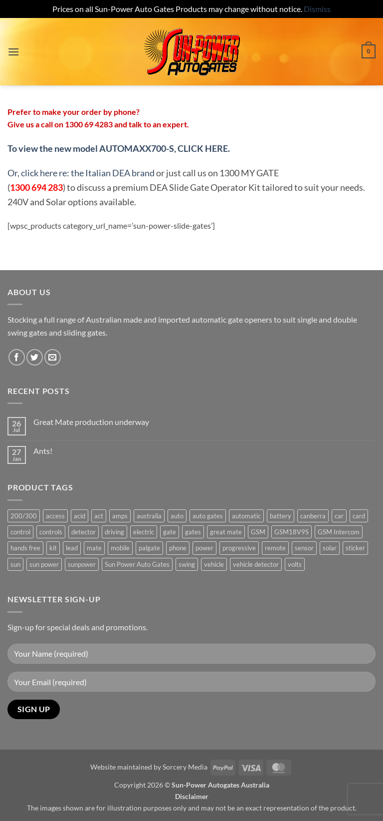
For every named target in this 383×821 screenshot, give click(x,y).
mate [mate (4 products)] (94, 548)
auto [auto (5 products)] (177, 516)
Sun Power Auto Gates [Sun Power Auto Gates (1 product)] (137, 564)
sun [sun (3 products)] (15, 564)
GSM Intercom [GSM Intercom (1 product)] (339, 532)
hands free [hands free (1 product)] (25, 548)
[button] (13, 51)
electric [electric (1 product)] (143, 532)
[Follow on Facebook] (16, 357)
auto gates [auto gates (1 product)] (207, 516)
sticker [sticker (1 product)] (355, 548)
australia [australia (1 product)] (149, 516)
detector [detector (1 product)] (83, 532)
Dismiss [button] (317, 8)
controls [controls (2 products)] (50, 532)
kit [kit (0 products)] (53, 548)
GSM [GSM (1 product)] (258, 532)
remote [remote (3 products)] (275, 548)
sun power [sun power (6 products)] (44, 564)
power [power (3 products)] (204, 548)
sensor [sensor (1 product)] (304, 548)
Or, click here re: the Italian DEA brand (81, 172)
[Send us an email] (52, 357)
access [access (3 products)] (55, 516)
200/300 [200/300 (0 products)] (23, 516)
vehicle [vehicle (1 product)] (214, 564)
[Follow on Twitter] (34, 357)
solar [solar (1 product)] (330, 548)
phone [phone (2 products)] (178, 548)
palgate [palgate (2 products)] (149, 548)
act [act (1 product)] (98, 516)
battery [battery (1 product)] (280, 516)
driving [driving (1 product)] (114, 532)
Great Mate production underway (91, 421)
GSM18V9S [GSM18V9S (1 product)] (291, 532)
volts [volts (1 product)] (295, 564)
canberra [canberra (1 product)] (313, 516)
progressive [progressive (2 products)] (239, 548)
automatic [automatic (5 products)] (246, 516)
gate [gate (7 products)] (169, 532)
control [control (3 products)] (20, 532)
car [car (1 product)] (339, 516)
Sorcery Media (185, 767)
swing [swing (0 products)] (187, 564)
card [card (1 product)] (359, 516)
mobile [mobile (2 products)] (120, 548)
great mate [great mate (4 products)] (226, 532)
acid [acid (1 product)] (79, 516)
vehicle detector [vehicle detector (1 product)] (256, 564)
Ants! (42, 450)
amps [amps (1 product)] (120, 516)
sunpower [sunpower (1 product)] (82, 564)
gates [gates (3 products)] (193, 532)
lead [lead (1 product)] (72, 548)
